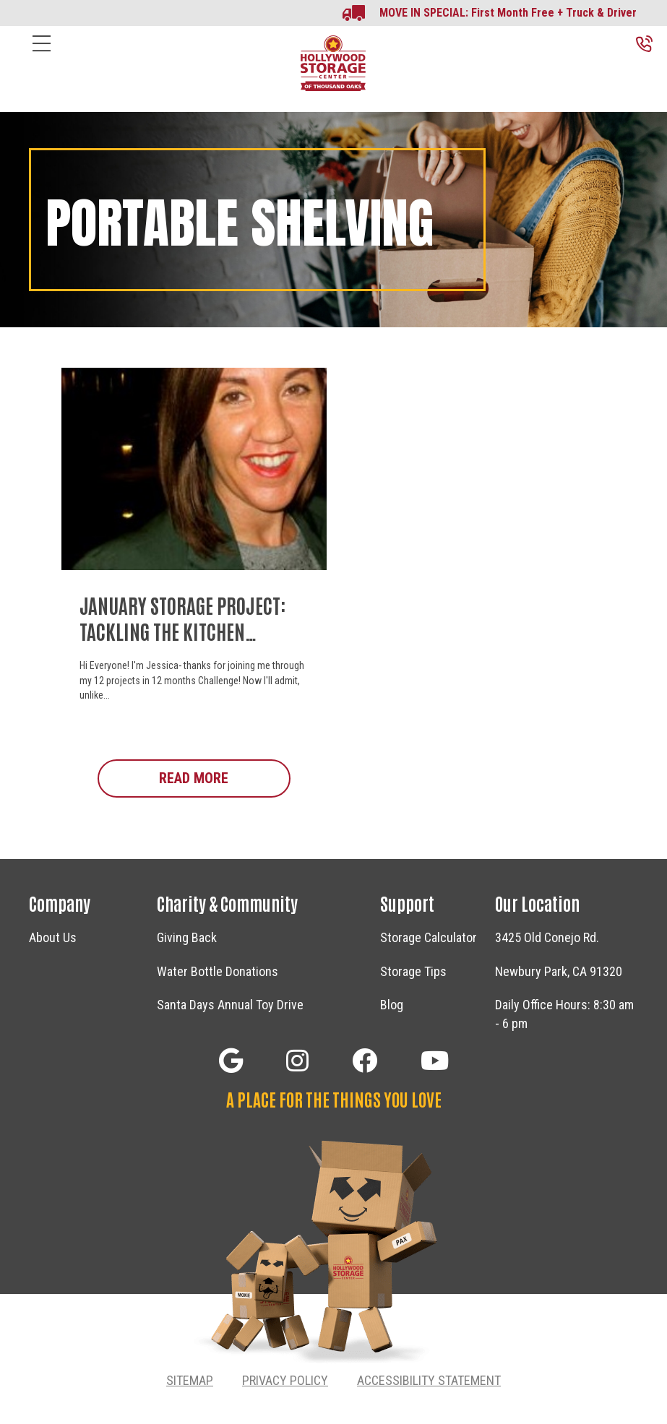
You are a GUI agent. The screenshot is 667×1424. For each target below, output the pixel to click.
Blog (391, 1004)
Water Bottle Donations (217, 971)
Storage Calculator (428, 937)
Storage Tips (413, 971)
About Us (53, 937)
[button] (231, 1060)
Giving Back (187, 937)
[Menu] (41, 54)
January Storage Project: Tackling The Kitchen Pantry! (182, 631)
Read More (224, 777)
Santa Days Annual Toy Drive (230, 1004)
